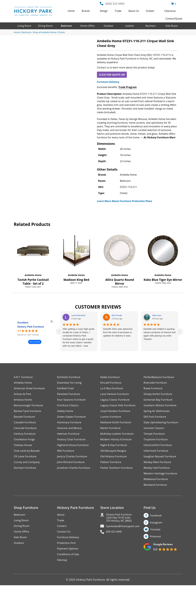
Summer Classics (154, 429)
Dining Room (45, 25)
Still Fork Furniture (155, 418)
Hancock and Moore (70, 429)
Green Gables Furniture (72, 418)
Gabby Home (65, 412)
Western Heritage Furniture (161, 476)
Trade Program (127, 87)
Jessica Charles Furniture (73, 459)
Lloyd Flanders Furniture (116, 412)
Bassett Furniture (25, 418)
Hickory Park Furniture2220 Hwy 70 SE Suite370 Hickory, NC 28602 (120, 521)
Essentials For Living (70, 383)
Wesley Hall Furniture (157, 470)
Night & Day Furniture (114, 447)
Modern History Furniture (116, 441)
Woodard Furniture (156, 488)
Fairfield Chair (66, 389)
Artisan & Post (23, 394)
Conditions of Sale (68, 559)
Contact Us (64, 535)
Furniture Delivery (108, 82)
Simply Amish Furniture (158, 394)
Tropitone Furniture (156, 441)
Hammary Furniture (70, 424)
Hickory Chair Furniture (72, 441)
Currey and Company (27, 464)
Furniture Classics (68, 406)
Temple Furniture (155, 435)
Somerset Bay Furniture (159, 400)
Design (104, 11)
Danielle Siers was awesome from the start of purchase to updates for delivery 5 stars (117, 332)
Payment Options (68, 553)
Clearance (170, 11)
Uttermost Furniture (157, 453)
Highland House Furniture (73, 447)
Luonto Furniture (111, 418)
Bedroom (66, 25)
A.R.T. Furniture (24, 377)
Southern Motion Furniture (161, 406)
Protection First (67, 547)
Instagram (156, 526)
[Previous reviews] (59, 331)
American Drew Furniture (30, 389)
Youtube (155, 533)
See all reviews (34, 342)
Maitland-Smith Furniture (116, 424)
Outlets (150, 11)
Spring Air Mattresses (157, 412)
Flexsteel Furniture (69, 394)
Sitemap (62, 564)
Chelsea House (23, 447)
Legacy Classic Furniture (115, 400)
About (61, 518)
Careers (62, 529)
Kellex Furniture (110, 377)
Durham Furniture (25, 470)
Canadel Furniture (25, 424)
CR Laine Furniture (26, 459)
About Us (133, 11)
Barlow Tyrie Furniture (28, 412)
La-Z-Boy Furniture (112, 389)
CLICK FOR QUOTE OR (112, 74)
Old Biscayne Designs (114, 453)
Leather (129, 25)
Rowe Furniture (153, 389)
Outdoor (108, 25)
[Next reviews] (179, 331)
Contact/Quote (173, 18)
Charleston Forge (25, 441)
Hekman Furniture (69, 435)
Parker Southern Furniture (117, 470)
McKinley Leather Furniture (117, 435)
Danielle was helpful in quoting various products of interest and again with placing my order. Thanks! (159, 334)
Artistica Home (23, 400)
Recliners (150, 25)
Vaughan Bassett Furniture (161, 459)
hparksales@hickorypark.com (125, 531)
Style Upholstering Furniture (162, 424)
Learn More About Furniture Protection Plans (124, 201)
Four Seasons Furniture (72, 400)
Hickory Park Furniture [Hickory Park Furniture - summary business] (30, 326)
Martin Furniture (110, 429)
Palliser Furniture (111, 464)
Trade (118, 11)
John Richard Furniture (71, 464)
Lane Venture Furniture (115, 394)
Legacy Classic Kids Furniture (118, 406)
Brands (86, 11)
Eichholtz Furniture (69, 377)
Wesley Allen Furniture (158, 464)
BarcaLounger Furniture (29, 406)
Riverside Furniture (156, 383)
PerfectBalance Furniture (159, 377)
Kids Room (172, 25)
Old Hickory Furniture (114, 459)
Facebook (156, 519)
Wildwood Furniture (156, 482)
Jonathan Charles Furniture (74, 470)
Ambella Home (33, 275)
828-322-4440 (115, 536)
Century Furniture (25, 435)
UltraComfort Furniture (158, 447)
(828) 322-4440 (115, 3)
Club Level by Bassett (27, 453)
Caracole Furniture (26, 429)
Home (71, 11)
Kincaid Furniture (111, 383)
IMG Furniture (66, 453)
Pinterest (155, 541)
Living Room (24, 25)
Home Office (87, 25)
